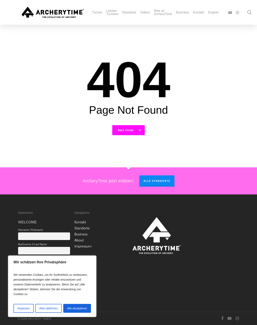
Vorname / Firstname (30, 230)
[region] (52, 286)
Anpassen (23, 308)
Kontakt (80, 222)
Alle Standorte (157, 181)
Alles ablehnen (48, 308)
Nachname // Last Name (32, 244)
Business (81, 234)
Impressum (83, 246)
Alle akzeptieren (77, 308)
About (79, 240)
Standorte (82, 228)
